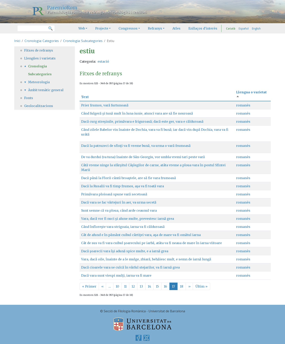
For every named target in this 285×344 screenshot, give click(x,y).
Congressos (128, 28)
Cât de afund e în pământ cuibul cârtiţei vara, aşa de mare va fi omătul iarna (141, 235)
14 (149, 286)
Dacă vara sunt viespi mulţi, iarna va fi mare (116, 275)
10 (117, 286)
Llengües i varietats (40, 58)
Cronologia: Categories (42, 41)
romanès (243, 105)
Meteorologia (39, 82)
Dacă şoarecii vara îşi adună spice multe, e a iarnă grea (124, 251)
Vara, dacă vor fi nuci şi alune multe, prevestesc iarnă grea (127, 219)
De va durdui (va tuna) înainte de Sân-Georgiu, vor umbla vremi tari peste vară (143, 157)
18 (181, 286)
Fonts (28, 98)
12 (133, 286)
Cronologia (37, 66)
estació (103, 61)
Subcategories (40, 74)
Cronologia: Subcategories (83, 41)
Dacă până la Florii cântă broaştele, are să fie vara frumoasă (128, 178)
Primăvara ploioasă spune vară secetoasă (114, 194)
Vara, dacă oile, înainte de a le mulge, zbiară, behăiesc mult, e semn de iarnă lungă (146, 259)
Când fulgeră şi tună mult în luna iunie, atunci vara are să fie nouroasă (137, 113)
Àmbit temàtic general (46, 90)
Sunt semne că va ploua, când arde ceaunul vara (119, 210)
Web (81, 28)
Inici (17, 41)
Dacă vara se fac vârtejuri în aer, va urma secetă (118, 202)
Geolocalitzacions (38, 106)
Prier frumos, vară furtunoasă (104, 105)
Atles (176, 28)
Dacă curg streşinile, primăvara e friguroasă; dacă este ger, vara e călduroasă (142, 121)
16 (165, 286)
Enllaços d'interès (202, 28)
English (256, 28)
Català (230, 28)
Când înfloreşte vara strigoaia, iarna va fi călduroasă (123, 227)
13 (141, 286)
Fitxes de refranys (38, 50)
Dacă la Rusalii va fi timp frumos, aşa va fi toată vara (122, 186)
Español (243, 28)
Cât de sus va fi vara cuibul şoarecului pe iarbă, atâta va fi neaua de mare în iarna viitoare (151, 243)
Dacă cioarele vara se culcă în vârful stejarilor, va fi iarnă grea (130, 267)
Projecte (101, 28)
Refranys (155, 28)
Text (85, 97)
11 (125, 286)
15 (157, 286)
